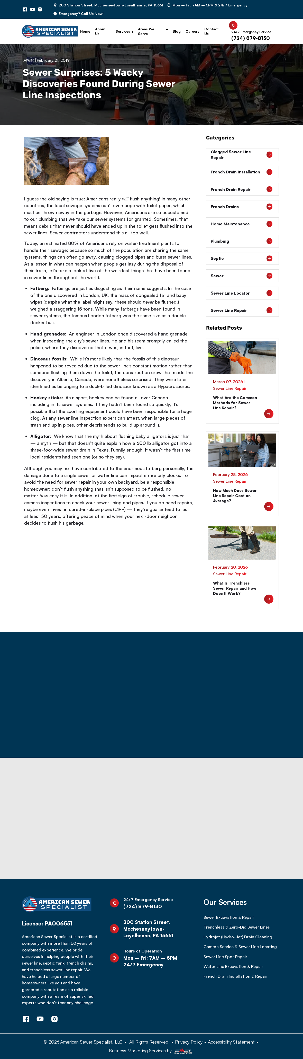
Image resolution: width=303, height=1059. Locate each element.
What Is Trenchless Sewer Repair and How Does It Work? (234, 588)
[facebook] (25, 9)
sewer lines (35, 232)
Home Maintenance (241, 224)
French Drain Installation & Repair (235, 976)
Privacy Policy (189, 1042)
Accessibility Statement (231, 1042)
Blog (177, 31)
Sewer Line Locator (241, 293)
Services (123, 31)
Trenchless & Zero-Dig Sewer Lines (237, 927)
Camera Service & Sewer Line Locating (240, 946)
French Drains (241, 207)
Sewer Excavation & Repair (229, 917)
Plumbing (241, 241)
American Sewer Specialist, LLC (91, 1042)
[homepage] (50, 31)
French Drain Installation (241, 172)
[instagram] (40, 9)
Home (85, 31)
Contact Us (211, 31)
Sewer (28, 60)
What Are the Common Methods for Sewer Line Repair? (235, 402)
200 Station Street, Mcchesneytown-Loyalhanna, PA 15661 (111, 5)
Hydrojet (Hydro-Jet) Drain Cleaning (238, 936)
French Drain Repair (241, 189)
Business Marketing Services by (151, 1051)
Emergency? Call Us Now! (81, 13)
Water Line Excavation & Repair (233, 966)
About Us (100, 31)
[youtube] (32, 9)
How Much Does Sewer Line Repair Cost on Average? (235, 495)
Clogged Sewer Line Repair (241, 154)
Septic (241, 258)
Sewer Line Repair (241, 310)
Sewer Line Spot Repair (225, 956)
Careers (192, 31)
